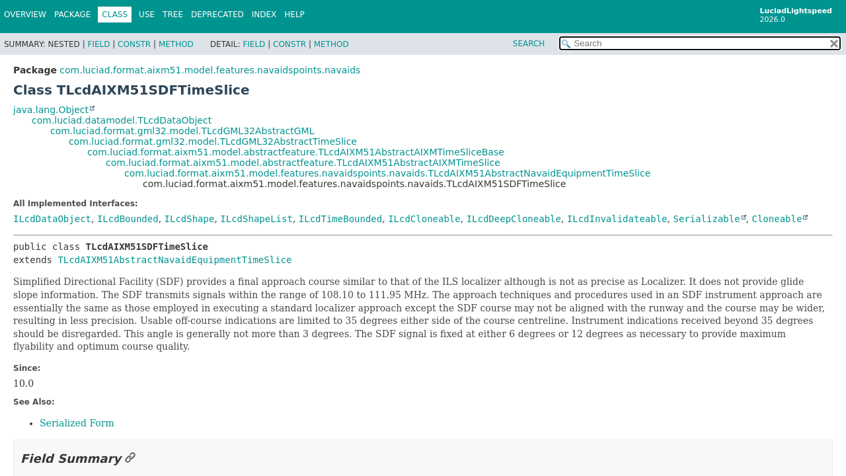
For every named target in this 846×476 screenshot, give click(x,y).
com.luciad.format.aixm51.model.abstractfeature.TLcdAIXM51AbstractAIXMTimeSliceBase (295, 152)
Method (176, 44)
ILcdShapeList (256, 219)
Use (147, 14)
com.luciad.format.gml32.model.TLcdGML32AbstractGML (182, 131)
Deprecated (217, 14)
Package (72, 14)
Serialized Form (77, 423)
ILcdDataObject (52, 219)
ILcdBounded (128, 219)
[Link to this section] (130, 458)
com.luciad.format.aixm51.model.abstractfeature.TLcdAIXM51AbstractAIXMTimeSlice (303, 162)
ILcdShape (190, 219)
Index (264, 14)
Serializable (706, 219)
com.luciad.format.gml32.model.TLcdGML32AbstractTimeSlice (213, 141)
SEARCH (529, 43)
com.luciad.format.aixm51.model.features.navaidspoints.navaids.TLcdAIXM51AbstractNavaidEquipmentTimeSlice (387, 173)
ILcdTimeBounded (340, 219)
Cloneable (777, 219)
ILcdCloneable (424, 219)
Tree (173, 14)
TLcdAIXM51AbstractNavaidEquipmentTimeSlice (174, 260)
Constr (134, 44)
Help (294, 14)
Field (98, 44)
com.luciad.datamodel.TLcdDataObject (122, 120)
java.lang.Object (51, 109)
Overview (25, 14)
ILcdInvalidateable (617, 219)
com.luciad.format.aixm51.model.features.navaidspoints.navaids (209, 70)
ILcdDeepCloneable (514, 219)
